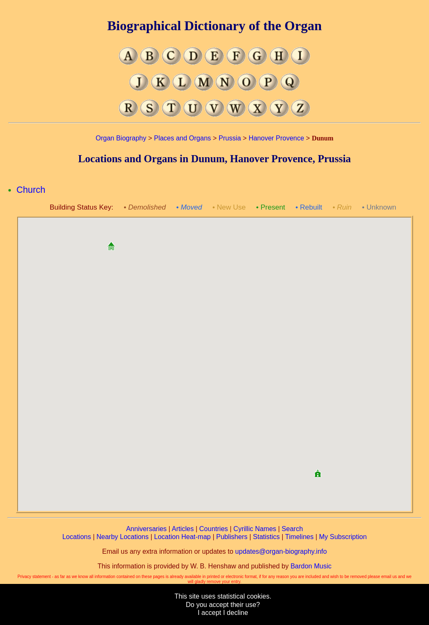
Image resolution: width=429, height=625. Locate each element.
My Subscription (343, 536)
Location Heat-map (182, 536)
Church (30, 190)
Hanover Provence (276, 138)
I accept (209, 612)
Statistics (266, 536)
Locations (76, 536)
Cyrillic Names (254, 528)
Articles (183, 528)
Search (292, 528)
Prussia (230, 138)
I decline (235, 612)
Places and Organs (182, 138)
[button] (111, 243)
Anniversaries (146, 528)
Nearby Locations (122, 536)
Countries (213, 528)
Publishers (232, 536)
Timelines (299, 536)
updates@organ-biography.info (281, 551)
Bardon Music (310, 566)
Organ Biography (121, 138)
